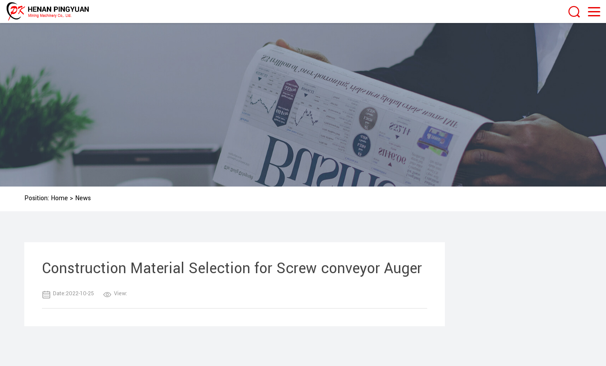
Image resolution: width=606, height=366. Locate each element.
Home (59, 198)
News (83, 198)
